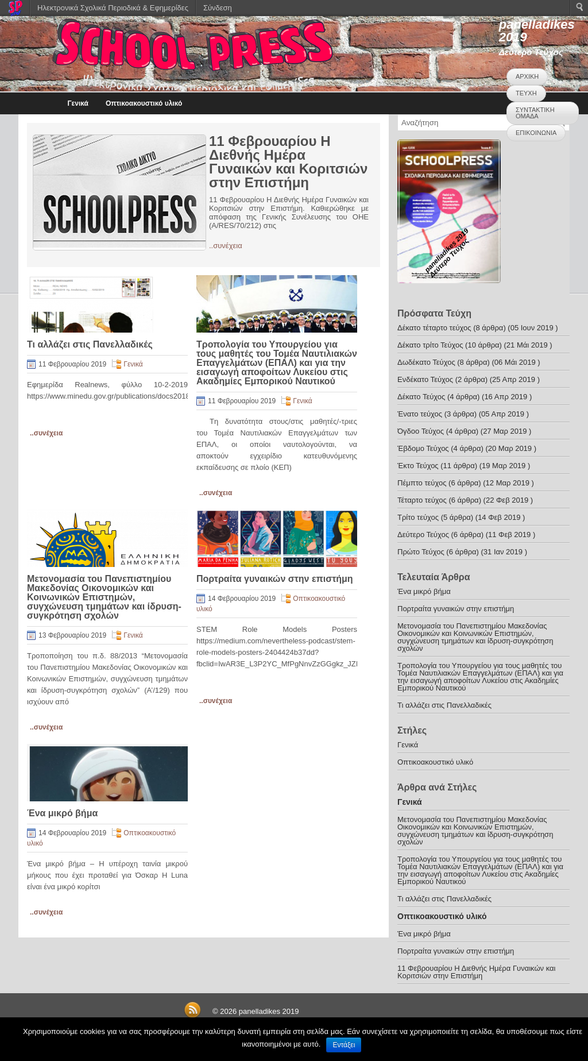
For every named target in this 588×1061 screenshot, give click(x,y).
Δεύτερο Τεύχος (423, 534)
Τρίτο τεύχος (418, 517)
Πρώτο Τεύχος (420, 551)
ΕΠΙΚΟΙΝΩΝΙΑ (536, 132)
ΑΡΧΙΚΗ (527, 76)
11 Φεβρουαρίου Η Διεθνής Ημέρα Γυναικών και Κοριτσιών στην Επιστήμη (288, 161)
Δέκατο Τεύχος (421, 396)
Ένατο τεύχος (419, 414)
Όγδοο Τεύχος (420, 431)
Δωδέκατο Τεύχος (426, 362)
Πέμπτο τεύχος (421, 483)
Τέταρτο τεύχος (422, 500)
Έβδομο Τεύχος (423, 448)
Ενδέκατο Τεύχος (425, 379)
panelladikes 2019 (537, 30)
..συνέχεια (225, 245)
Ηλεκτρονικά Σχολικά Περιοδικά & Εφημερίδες (112, 7)
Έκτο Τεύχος (418, 465)
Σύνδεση (217, 7)
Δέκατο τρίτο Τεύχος (430, 345)
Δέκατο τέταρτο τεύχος (434, 327)
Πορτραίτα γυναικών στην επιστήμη (274, 579)
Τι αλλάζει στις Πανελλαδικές (90, 344)
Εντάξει (343, 1045)
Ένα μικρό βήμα (62, 813)
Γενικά (77, 103)
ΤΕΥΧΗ (526, 93)
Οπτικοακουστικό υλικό (144, 103)
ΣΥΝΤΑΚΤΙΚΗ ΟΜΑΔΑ (535, 112)
